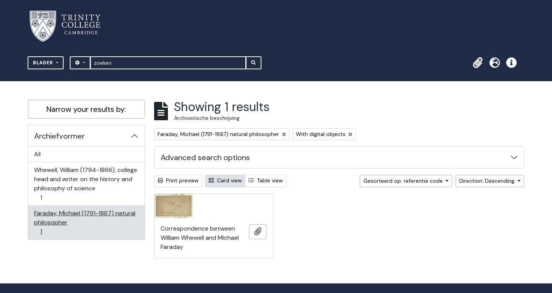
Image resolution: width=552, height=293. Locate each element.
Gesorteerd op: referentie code (403, 180)
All (37, 154)
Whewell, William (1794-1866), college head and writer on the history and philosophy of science (85, 183)
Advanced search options (205, 157)
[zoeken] (168, 62)
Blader (44, 62)
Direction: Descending (487, 180)
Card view (225, 180)
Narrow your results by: (86, 109)
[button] (477, 62)
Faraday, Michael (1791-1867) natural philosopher (84, 222)
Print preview (178, 180)
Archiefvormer (59, 136)
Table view (265, 180)
